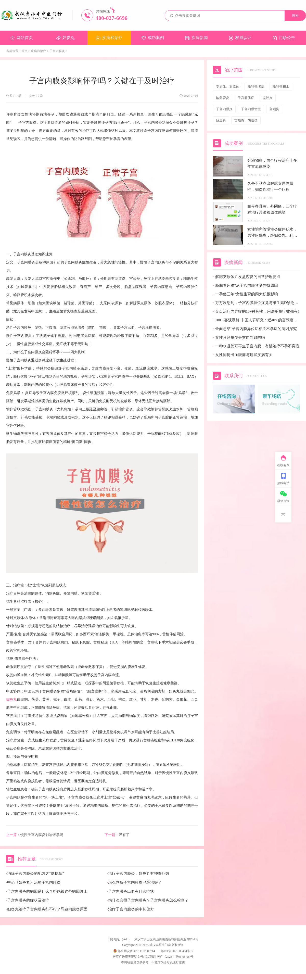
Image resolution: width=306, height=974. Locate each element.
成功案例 (153, 37)
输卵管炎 (222, 98)
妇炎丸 (65, 37)
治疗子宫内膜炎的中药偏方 (130, 909)
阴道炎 (221, 120)
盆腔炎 (268, 98)
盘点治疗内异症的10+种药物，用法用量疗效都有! (256, 311)
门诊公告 (284, 37)
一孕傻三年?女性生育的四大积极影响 (245, 294)
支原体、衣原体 (227, 86)
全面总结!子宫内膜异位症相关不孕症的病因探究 (255, 329)
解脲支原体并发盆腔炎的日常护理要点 (246, 277)
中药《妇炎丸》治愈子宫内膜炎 (33, 882)
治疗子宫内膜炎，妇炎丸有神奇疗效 (138, 874)
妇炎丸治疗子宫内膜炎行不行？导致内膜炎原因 (46, 909)
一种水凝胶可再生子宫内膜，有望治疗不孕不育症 (256, 346)
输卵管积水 (281, 86)
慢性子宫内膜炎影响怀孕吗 (34, 835)
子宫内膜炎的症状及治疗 (27, 900)
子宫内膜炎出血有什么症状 (130, 891)
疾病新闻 (196, 37)
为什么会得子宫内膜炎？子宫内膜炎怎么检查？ (147, 900)
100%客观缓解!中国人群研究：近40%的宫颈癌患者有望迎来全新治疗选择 (256, 320)
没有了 (117, 835)
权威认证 (240, 38)
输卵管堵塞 (256, 86)
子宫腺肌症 (246, 98)
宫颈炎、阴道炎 (246, 120)
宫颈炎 (274, 109)
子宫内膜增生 (251, 109)
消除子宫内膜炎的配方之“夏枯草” (35, 874)
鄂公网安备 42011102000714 (134, 951)
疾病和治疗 (109, 37)
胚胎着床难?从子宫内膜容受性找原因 (245, 285)
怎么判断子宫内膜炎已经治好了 (134, 882)
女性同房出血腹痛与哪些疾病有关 (243, 355)
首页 (24, 51)
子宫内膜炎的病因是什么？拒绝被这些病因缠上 (46, 891)
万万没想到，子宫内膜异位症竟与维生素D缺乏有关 (256, 303)
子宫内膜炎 (57, 51)
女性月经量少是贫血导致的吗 (239, 337)
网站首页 (21, 37)
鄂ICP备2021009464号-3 (177, 951)
